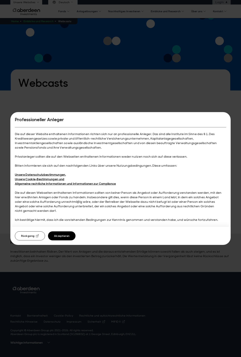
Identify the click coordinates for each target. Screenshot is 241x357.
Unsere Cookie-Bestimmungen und (39, 179)
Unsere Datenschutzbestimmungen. (40, 175)
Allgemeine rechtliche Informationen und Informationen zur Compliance (65, 184)
